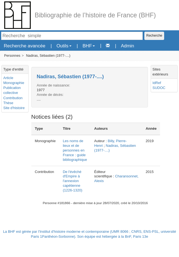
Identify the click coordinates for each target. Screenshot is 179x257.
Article (8, 78)
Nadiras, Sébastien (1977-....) (48, 56)
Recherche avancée (24, 45)
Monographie (13, 83)
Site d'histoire (14, 108)
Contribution (13, 98)
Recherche (154, 35)
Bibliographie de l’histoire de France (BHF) (95, 15)
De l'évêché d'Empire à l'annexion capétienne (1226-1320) (72, 181)
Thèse (8, 103)
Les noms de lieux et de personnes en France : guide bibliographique (75, 150)
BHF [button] (88, 45)
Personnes (12, 56)
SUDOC (159, 88)
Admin (127, 45)
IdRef (157, 83)
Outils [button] (63, 45)
